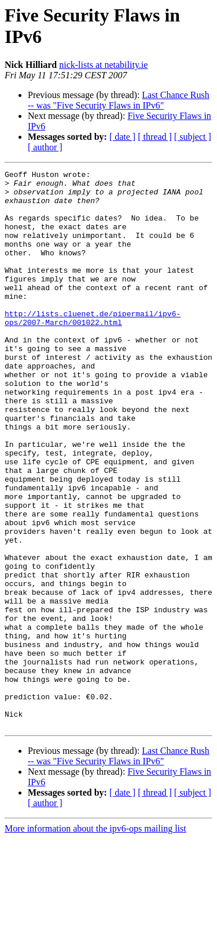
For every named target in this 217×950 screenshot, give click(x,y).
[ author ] (45, 147)
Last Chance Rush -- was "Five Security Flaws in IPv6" (118, 100)
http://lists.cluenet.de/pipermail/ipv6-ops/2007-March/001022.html (93, 348)
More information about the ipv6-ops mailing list (95, 940)
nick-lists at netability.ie (103, 65)
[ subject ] (192, 137)
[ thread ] (155, 137)
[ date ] (122, 137)
